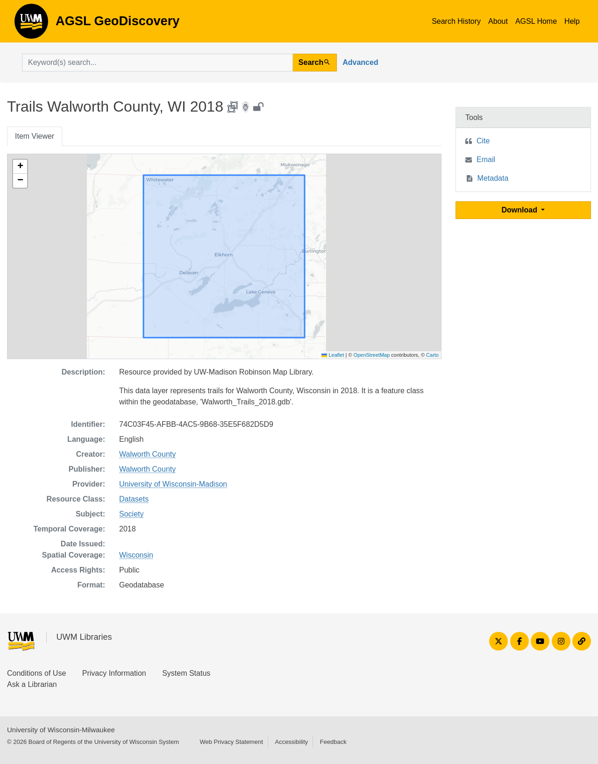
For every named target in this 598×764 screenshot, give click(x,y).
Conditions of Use (36, 673)
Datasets (134, 499)
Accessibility (291, 741)
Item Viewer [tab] (34, 136)
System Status (186, 673)
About (498, 21)
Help (572, 21)
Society (131, 514)
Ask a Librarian (32, 684)
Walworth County (147, 454)
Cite (483, 141)
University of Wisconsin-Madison (173, 484)
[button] (20, 167)
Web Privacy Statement (231, 741)
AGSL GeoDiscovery (31, 24)
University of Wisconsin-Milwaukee (61, 730)
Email (486, 159)
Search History (456, 21)
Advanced (360, 62)
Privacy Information (114, 673)
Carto (432, 355)
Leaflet (332, 355)
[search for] (157, 62)
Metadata (493, 178)
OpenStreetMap (372, 355)
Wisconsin (136, 555)
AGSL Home (536, 21)
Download (521, 210)
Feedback (333, 741)
